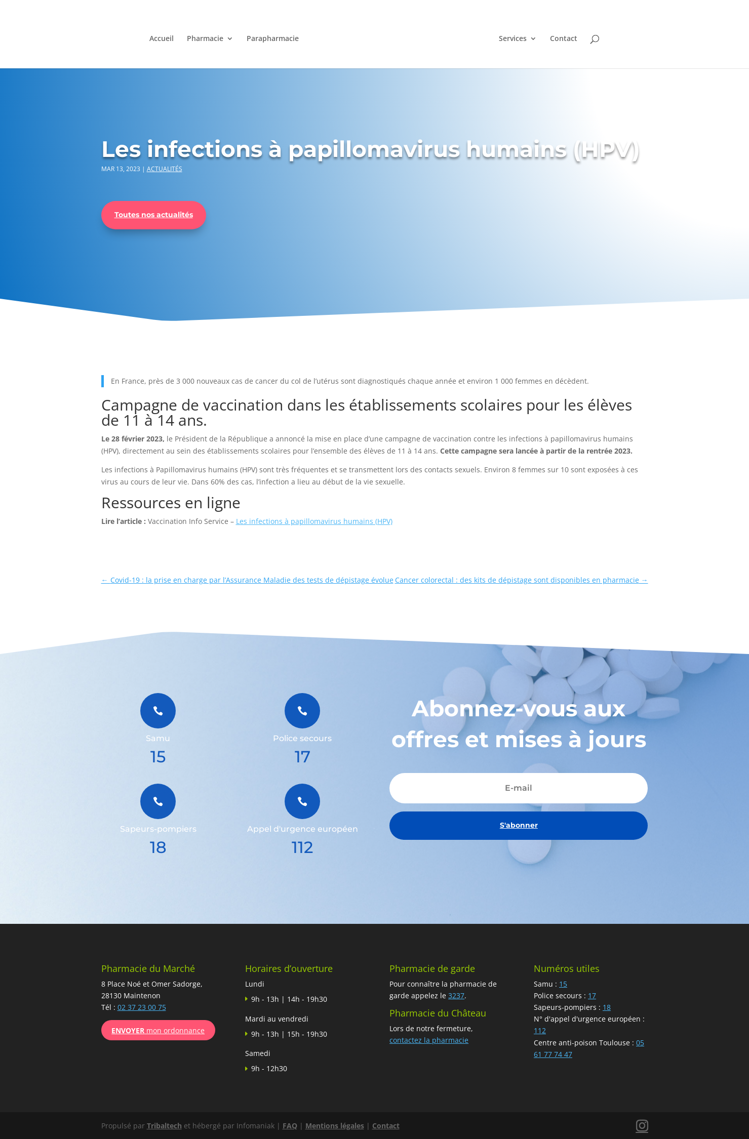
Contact (564, 39)
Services (513, 39)
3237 (456, 995)
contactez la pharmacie (428, 1040)
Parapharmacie (272, 39)
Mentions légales (334, 1125)
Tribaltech (164, 1125)
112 (540, 1030)
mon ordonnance (158, 1030)
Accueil (161, 39)
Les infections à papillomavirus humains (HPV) (314, 521)
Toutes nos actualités (153, 214)
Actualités (164, 169)
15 (563, 984)
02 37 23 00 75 (141, 1007)
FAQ (290, 1125)
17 (592, 995)
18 (607, 1007)
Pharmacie (204, 39)
